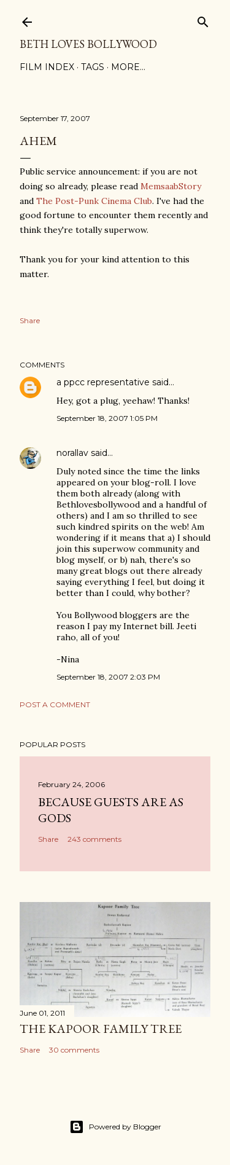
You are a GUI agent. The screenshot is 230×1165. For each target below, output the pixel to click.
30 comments (74, 1049)
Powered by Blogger (115, 1127)
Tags (92, 67)
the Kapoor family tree (101, 1029)
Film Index (47, 67)
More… (128, 67)
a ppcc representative (103, 382)
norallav (72, 452)
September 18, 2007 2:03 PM (108, 676)
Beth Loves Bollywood (88, 44)
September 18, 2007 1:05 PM (107, 418)
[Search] (203, 19)
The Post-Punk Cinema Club (94, 200)
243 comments (94, 839)
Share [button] (30, 320)
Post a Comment (55, 704)
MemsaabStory (170, 186)
